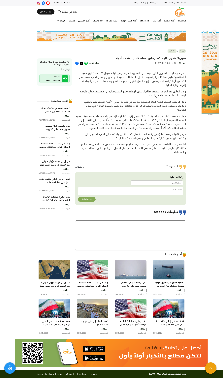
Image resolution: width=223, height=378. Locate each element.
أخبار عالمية (172, 51)
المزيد (62, 21)
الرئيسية (182, 21)
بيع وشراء (98, 21)
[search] (67, 12)
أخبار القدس (84, 21)
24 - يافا (140, 2)
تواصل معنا (82, 374)
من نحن (94, 374)
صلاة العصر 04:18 (62, 2)
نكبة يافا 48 (111, 21)
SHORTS (144, 21)
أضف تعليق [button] (87, 199)
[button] (214, 33)
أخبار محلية (169, 21)
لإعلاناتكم (69, 374)
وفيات (72, 21)
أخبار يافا (157, 21)
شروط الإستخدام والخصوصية (49, 374)
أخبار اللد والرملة (128, 21)
